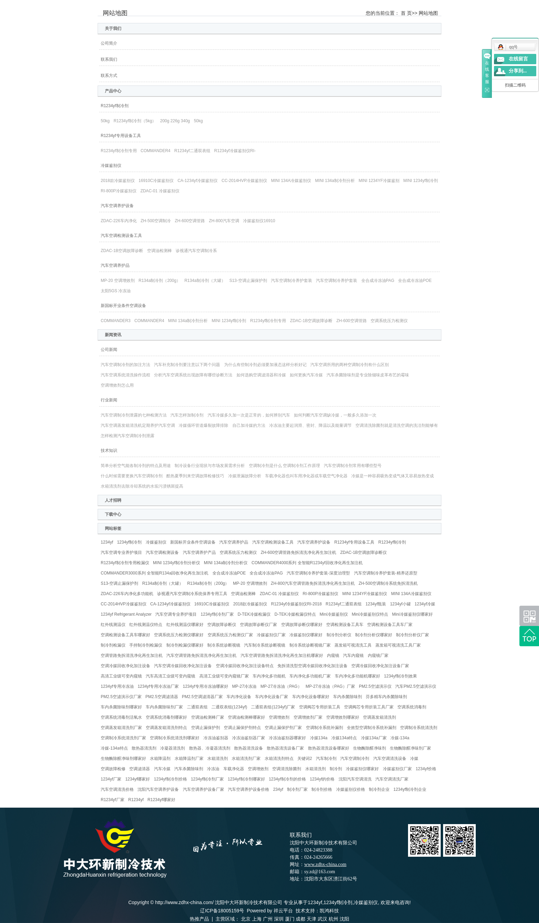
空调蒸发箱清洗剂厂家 (121, 727)
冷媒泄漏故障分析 (244, 476)
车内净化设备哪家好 (310, 696)
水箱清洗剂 (217, 758)
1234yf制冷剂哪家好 (246, 779)
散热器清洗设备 (248, 748)
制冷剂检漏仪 (113, 645)
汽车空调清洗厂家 (391, 779)
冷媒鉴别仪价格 (350, 789)
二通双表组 (197, 707)
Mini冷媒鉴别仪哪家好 (412, 614)
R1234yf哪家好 (161, 799)
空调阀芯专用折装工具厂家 (369, 707)
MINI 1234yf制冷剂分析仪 (176, 562)
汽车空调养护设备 (117, 205)
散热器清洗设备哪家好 (328, 748)
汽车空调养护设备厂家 (203, 789)
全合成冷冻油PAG (377, 280)
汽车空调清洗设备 (389, 758)
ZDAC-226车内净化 (119, 220)
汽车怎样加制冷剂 (187, 415)
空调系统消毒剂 (411, 707)
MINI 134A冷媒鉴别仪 (291, 180)
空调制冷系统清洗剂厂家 (123, 738)
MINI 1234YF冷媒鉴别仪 (364, 593)
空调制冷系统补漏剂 (324, 727)
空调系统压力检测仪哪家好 (179, 635)
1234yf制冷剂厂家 (217, 614)
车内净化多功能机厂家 (310, 676)
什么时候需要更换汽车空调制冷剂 (132, 476)
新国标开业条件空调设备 (123, 305)
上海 (257, 919)
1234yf (107, 542)
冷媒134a (319, 738)
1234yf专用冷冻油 (117, 686)
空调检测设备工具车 (344, 624)
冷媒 (414, 758)
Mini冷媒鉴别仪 (334, 614)
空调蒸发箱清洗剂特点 (166, 727)
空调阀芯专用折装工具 (319, 707)
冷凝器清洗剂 (172, 748)
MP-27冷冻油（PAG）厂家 (330, 686)
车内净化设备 (239, 696)
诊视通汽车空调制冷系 (196, 250)
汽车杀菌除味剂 (188, 768)
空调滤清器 (139, 768)
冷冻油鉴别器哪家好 (287, 738)
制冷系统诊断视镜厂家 (310, 645)
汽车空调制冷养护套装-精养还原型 (385, 573)
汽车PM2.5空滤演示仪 (415, 686)
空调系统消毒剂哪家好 (166, 717)
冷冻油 (213, 768)
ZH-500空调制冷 (156, 220)
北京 (246, 919)
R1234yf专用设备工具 (121, 135)
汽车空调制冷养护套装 (291, 280)
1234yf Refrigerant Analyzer (126, 614)
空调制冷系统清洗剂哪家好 (174, 738)
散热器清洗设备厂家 (285, 748)
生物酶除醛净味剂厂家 (410, 748)
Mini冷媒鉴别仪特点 (370, 614)
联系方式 (109, 75)
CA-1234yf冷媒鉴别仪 (197, 180)
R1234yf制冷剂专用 (119, 150)
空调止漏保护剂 (205, 727)
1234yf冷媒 (425, 604)
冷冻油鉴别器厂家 (248, 738)
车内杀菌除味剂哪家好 (121, 707)
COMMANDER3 (116, 320)
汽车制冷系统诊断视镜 (264, 645)
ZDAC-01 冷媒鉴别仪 (159, 191)
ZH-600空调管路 (190, 220)
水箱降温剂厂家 (189, 758)
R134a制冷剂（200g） (159, 280)
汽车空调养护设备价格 (248, 789)
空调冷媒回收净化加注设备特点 (245, 665)
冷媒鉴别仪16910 (259, 220)
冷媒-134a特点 (114, 748)
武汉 (322, 919)
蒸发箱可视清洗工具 (353, 645)
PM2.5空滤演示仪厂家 (121, 696)
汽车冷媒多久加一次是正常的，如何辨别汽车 (249, 415)
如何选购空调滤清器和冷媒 (261, 375)
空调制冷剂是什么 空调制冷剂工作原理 (284, 465)
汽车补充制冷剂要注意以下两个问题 (187, 364)
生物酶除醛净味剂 (369, 748)
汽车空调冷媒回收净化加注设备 (183, 665)
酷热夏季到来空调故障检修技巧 (195, 476)
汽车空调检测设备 (162, 552)
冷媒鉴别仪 (111, 165)
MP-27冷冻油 (244, 686)
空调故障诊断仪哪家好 (301, 624)
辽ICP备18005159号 (222, 910)
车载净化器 (233, 768)
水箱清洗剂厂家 (246, 758)
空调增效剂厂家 (308, 717)
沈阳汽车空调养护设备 (158, 789)
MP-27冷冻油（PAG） (281, 686)
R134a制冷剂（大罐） (204, 280)
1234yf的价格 (322, 779)
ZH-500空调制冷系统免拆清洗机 (388, 583)
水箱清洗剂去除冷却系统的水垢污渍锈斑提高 (142, 486)
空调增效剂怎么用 (117, 385)
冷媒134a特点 (344, 738)
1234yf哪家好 (137, 779)
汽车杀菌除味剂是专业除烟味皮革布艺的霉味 (368, 375)
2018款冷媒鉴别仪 (118, 180)
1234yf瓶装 (375, 604)
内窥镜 (333, 655)
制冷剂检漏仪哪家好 (185, 645)
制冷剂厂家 (297, 789)
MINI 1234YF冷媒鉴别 (379, 180)
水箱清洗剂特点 (279, 758)
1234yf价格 (426, 768)
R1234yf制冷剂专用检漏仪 (125, 562)
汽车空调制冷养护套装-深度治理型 (318, 573)
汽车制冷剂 (326, 758)
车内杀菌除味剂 (347, 696)
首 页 (406, 13)
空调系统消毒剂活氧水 (121, 717)
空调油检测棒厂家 (207, 717)
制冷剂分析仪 (339, 635)
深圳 (279, 919)
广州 (268, 919)
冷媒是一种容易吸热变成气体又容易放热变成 (392, 476)
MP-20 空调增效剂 (118, 280)
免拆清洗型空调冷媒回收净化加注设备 (312, 665)
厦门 (290, 919)
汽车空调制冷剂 (354, 758)
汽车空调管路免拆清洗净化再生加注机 (201, 655)
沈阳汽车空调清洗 (355, 779)
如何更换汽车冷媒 (306, 375)
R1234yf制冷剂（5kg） (134, 120)
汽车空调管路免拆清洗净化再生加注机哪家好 (282, 655)
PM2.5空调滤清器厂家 (202, 696)
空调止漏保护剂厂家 (283, 727)
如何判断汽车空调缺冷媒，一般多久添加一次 (335, 415)
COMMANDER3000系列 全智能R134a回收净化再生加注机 (154, 573)
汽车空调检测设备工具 (121, 235)
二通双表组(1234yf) (229, 707)
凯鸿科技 (329, 910)
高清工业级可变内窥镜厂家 (224, 676)
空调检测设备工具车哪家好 (125, 635)
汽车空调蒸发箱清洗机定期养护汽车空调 (138, 425)
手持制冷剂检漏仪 (145, 645)
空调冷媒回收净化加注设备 (125, 665)
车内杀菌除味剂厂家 (164, 707)
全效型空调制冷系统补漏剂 (371, 727)
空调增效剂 (279, 717)
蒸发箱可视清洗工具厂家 (398, 645)
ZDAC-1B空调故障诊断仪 (363, 552)
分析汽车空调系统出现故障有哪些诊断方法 (193, 375)
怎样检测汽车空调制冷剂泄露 (127, 435)
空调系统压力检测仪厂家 (230, 635)
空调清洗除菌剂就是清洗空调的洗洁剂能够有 (396, 425)
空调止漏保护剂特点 (242, 727)
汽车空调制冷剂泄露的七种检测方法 (134, 415)
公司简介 (109, 43)
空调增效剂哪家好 (342, 717)
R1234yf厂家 (112, 799)
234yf (278, 789)
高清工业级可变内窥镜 (121, 676)
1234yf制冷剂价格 (170, 779)
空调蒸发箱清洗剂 (379, 717)
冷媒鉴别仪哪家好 (305, 635)
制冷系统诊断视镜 (223, 645)
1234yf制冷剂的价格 (287, 779)
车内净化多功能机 (269, 676)
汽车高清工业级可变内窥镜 (170, 676)
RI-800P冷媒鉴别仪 (118, 191)
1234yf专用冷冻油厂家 (158, 686)
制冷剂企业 (379, 789)
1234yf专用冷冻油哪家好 (205, 686)
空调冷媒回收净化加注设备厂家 (380, 665)
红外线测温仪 (113, 624)
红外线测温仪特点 (145, 624)
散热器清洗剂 (144, 748)
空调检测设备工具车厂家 (389, 624)
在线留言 (518, 58)
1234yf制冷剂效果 (400, 676)
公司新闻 (109, 349)
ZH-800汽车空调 (224, 220)
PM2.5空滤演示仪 (375, 686)
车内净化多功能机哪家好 (357, 676)
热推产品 (199, 919)
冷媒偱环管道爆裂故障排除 (203, 425)
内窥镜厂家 (378, 655)
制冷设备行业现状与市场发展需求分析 (210, 465)
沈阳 (344, 919)
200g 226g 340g (175, 120)
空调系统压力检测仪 (389, 320)
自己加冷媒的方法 (248, 425)
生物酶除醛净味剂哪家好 (123, 758)
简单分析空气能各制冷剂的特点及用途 (136, 465)
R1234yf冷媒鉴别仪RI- (235, 150)
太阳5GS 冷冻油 (116, 290)
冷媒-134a (399, 738)
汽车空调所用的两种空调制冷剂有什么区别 (349, 364)
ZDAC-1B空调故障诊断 (122, 250)
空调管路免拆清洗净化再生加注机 (132, 655)
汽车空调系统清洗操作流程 (125, 375)
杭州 (333, 919)
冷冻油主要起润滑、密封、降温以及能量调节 (310, 425)
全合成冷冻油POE (414, 280)
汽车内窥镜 (353, 655)
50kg (105, 120)
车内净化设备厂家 (271, 696)
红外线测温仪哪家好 (185, 624)
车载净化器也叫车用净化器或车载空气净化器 (306, 476)
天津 (311, 919)
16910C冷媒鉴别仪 (156, 180)
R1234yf (136, 799)
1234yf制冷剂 (129, 542)
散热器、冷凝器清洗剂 (209, 748)
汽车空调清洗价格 (117, 789)
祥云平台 (283, 910)
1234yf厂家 (111, 779)
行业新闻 (109, 400)
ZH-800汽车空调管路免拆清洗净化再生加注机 (313, 583)
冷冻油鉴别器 (216, 738)
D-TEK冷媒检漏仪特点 (295, 614)
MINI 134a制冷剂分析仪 (226, 562)
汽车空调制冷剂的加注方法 (125, 364)
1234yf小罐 (400, 604)
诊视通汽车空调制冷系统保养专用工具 (192, 593)
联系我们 (109, 59)
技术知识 (109, 450)
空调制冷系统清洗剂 (418, 727)
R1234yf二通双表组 (192, 150)
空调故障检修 (113, 768)
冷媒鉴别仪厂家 (271, 635)
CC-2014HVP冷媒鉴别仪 (244, 180)
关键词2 (304, 758)
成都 (300, 919)
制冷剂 (336, 768)
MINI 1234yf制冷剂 (420, 180)
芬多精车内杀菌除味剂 (386, 696)
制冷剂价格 (321, 789)
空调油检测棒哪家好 (246, 717)
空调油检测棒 (159, 250)
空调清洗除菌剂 (286, 768)
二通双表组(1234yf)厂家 (273, 707)
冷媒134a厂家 (374, 738)
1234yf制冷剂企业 (409, 789)
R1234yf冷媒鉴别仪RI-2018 (296, 604)
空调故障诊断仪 (221, 624)
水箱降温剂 (160, 758)
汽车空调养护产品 (199, 552)
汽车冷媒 (162, 768)
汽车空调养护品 (115, 265)
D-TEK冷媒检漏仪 (254, 614)
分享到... (518, 70)
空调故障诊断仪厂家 (258, 624)
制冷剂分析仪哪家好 (373, 635)
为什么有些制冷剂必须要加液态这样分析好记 (265, 364)
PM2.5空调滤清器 (161, 696)
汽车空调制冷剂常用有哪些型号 (353, 465)
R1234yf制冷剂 (115, 105)
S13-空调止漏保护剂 (248, 280)
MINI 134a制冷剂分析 (335, 180)
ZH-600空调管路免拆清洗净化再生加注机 (298, 552)
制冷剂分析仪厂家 (412, 635)
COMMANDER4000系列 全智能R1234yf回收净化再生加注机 (307, 562)
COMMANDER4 (155, 150)
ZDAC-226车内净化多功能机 (127, 593)
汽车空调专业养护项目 (121, 552)
